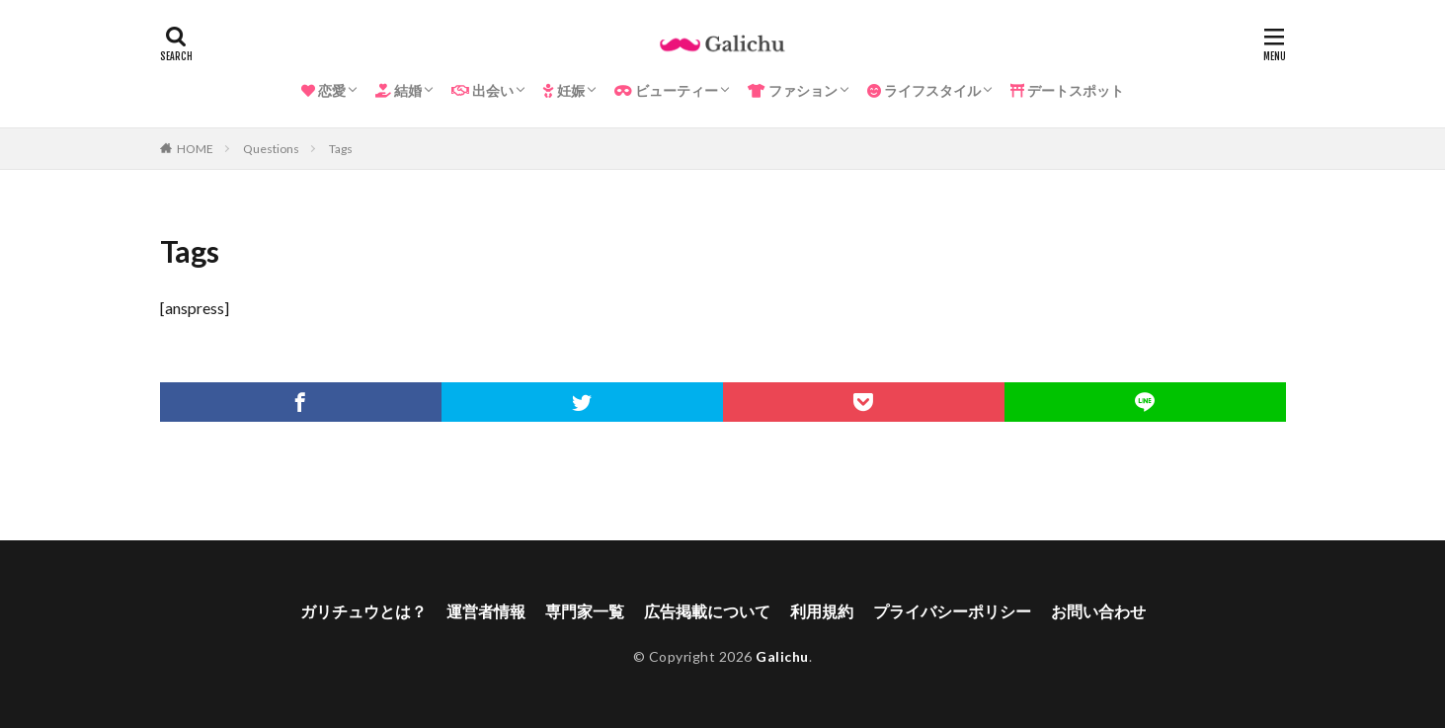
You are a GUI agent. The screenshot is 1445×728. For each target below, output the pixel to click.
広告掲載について (707, 611)
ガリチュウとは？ (363, 611)
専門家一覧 (584, 611)
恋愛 (323, 90)
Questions (271, 148)
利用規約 (821, 611)
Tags (341, 148)
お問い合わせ (1098, 611)
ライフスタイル (924, 90)
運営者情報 (485, 611)
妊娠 (564, 90)
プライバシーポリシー (952, 611)
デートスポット (1067, 90)
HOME (195, 148)
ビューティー (666, 90)
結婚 (398, 90)
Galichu (782, 656)
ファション (793, 90)
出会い (482, 90)
